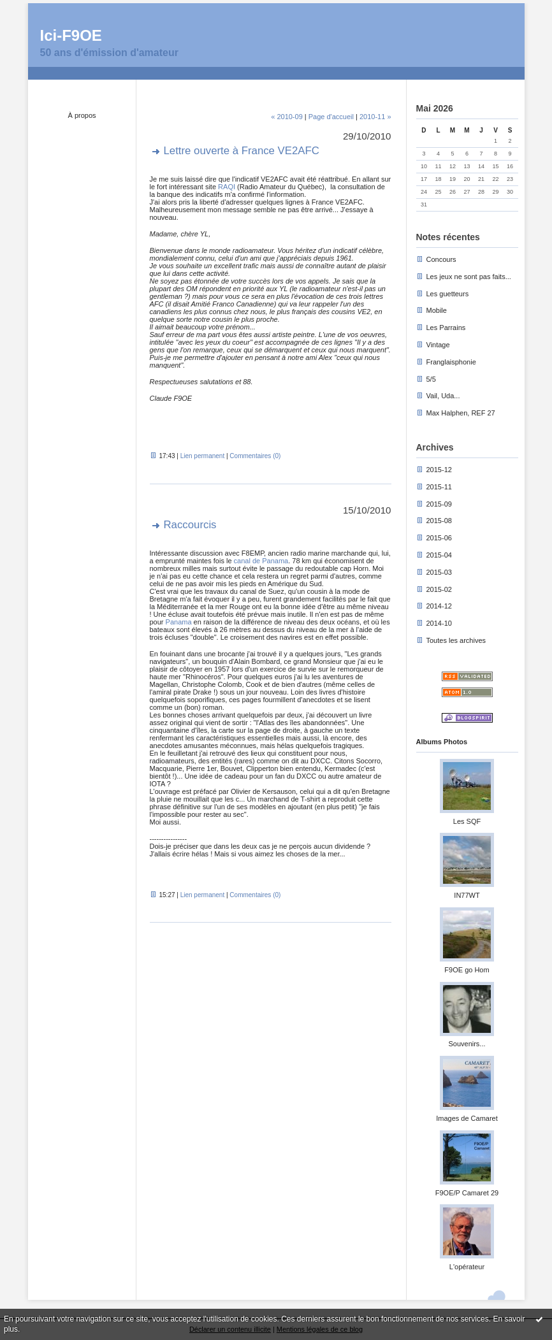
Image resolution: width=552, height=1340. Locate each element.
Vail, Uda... (443, 396)
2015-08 (439, 520)
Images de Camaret (467, 1118)
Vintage (438, 345)
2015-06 (439, 538)
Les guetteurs (447, 294)
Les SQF (467, 821)
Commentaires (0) (254, 455)
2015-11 (439, 487)
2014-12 (439, 606)
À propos (82, 115)
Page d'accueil (331, 116)
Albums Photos (442, 742)
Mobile (436, 310)
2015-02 (439, 589)
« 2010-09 (287, 116)
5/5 (431, 379)
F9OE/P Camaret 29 (466, 1193)
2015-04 (439, 555)
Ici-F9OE (71, 35)
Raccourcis (190, 525)
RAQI (226, 187)
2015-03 (439, 572)
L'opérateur (466, 1267)
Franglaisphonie (451, 362)
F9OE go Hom (466, 970)
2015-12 (439, 469)
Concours (441, 259)
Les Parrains (446, 327)
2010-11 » (375, 116)
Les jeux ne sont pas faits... (468, 276)
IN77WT (466, 895)
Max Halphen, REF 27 (460, 413)
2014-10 (439, 623)
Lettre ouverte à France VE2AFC (241, 151)
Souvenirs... (466, 1044)
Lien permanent (202, 455)
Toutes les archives (456, 640)
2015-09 (439, 504)
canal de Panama (261, 561)
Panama (179, 622)
